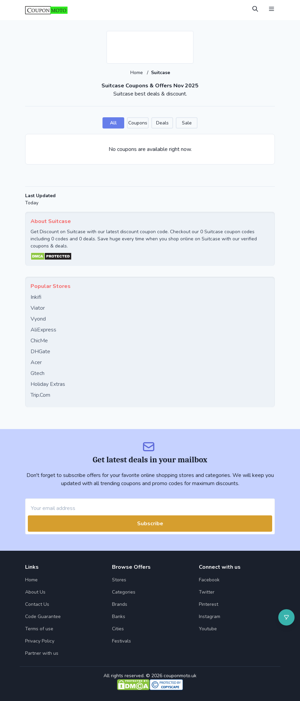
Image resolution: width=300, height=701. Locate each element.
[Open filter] (286, 617)
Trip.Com (40, 395)
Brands (119, 604)
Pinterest (208, 604)
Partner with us (41, 653)
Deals (162, 123)
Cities (118, 629)
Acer (36, 362)
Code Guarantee (43, 616)
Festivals (121, 641)
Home (137, 72)
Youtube (208, 629)
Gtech (37, 373)
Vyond (38, 319)
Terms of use (39, 629)
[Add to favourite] (187, 36)
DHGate (40, 351)
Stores (119, 580)
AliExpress (43, 330)
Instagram (209, 616)
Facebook (209, 580)
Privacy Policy (39, 641)
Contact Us (37, 604)
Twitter (206, 592)
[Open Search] (255, 8)
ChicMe (39, 340)
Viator (38, 308)
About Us (35, 592)
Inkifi (36, 297)
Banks (118, 616)
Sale (187, 123)
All (113, 123)
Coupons (137, 123)
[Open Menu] (271, 8)
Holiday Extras (48, 384)
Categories (123, 592)
